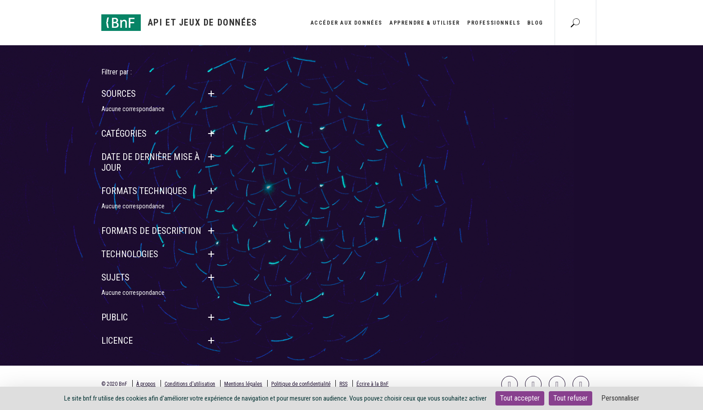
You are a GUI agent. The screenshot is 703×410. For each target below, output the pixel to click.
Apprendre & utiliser (425, 23)
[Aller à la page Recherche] (575, 22)
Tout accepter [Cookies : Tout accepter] (520, 398)
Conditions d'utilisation (190, 384)
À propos (146, 384)
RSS (343, 384)
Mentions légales (243, 384)
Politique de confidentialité (300, 384)
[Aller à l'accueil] (179, 22)
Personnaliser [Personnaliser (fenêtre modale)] (620, 398)
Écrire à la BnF (372, 384)
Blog (535, 23)
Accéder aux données (346, 23)
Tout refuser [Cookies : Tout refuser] (570, 398)
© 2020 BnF (114, 384)
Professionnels (493, 23)
